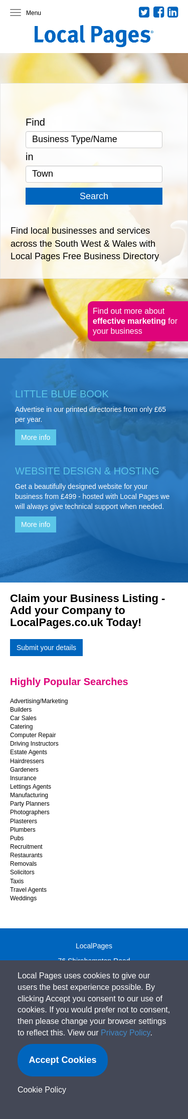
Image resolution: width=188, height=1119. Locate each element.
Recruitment (26, 846)
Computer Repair (33, 735)
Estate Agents (28, 752)
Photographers (30, 812)
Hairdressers (27, 761)
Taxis (17, 881)
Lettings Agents (30, 786)
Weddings (23, 898)
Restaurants (26, 855)
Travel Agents (28, 889)
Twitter (144, 12)
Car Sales (23, 718)
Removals (23, 863)
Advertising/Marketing (39, 701)
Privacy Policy (125, 1032)
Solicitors (22, 872)
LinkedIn (173, 12)
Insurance (23, 778)
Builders (21, 709)
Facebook (159, 12)
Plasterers (23, 821)
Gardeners (24, 769)
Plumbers (23, 829)
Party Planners (30, 803)
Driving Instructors (34, 743)
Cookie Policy (42, 1089)
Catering (21, 726)
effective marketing (130, 321)
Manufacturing (29, 795)
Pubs (17, 838)
